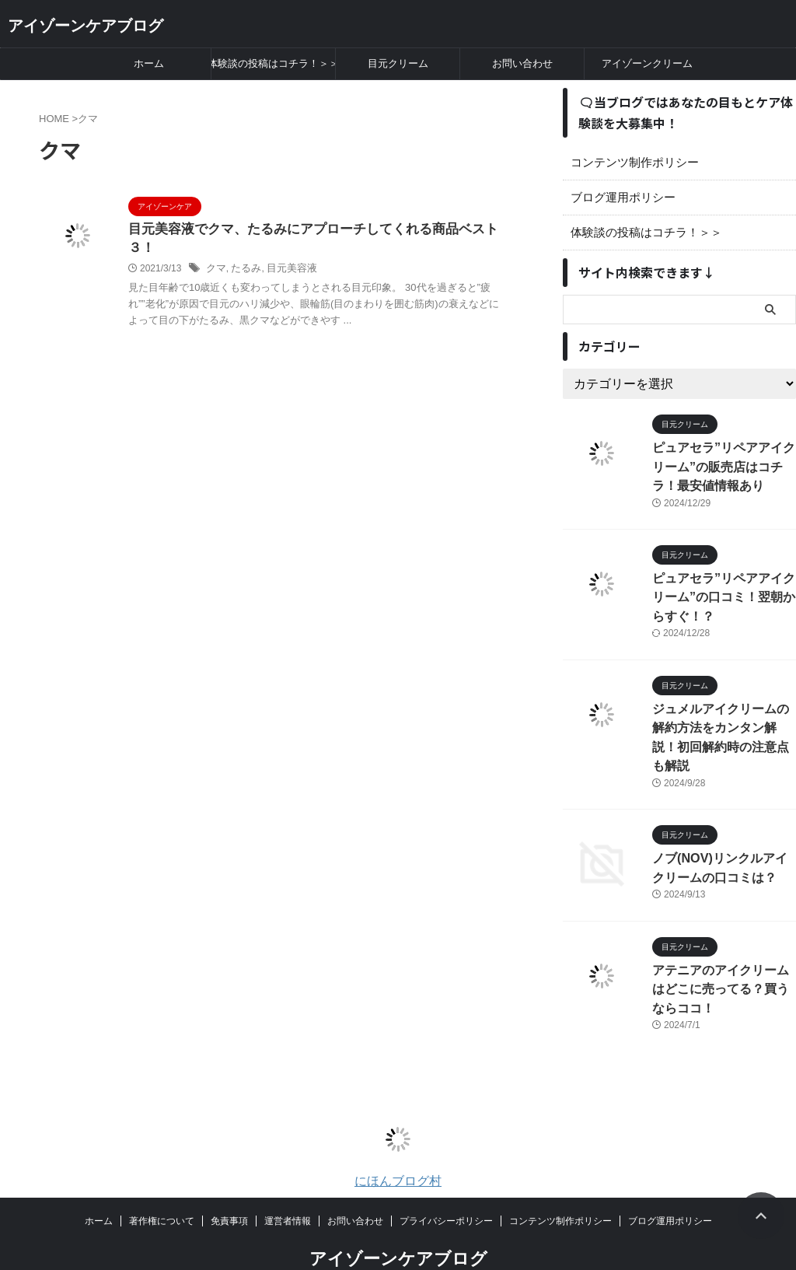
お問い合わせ (522, 63)
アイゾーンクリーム (647, 63)
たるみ (243, 250)
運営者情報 (287, 1182)
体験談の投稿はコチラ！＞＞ (273, 63)
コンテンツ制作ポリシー (630, 162)
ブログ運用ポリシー (620, 197)
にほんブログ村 (398, 1142)
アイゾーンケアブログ (85, 25)
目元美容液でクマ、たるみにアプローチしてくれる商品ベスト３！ (314, 229)
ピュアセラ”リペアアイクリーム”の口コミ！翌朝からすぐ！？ (720, 590)
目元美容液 (286, 250)
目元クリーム (398, 63)
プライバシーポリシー (446, 1182)
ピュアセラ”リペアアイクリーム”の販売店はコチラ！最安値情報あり (720, 464)
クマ (215, 250)
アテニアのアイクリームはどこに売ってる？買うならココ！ (723, 951)
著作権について (161, 1182)
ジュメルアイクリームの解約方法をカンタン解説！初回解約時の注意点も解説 (723, 716)
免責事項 (229, 1182)
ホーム (149, 63)
